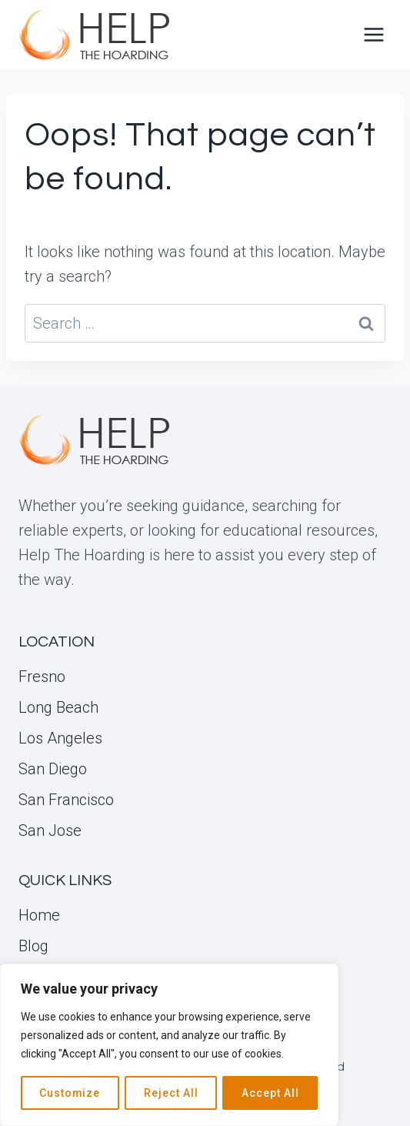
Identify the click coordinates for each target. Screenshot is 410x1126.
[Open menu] (373, 34)
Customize (70, 1093)
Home (39, 915)
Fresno (41, 676)
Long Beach (58, 707)
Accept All (270, 1093)
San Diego (52, 769)
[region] (169, 1045)
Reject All (171, 1093)
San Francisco (66, 799)
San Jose (50, 830)
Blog (33, 946)
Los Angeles (60, 738)
